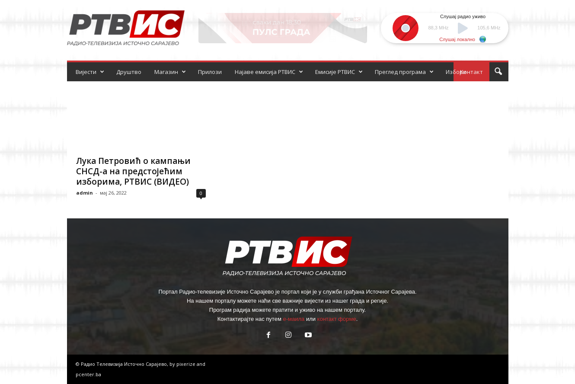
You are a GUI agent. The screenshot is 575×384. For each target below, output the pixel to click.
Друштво (128, 72)
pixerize (186, 364)
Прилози (210, 72)
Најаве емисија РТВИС (269, 71)
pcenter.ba (88, 374)
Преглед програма (404, 71)
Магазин (170, 71)
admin (84, 192)
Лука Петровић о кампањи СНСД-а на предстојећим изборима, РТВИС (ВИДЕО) (133, 171)
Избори (456, 72)
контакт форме (336, 319)
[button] (498, 71)
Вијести (90, 71)
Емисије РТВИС (339, 71)
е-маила (293, 319)
